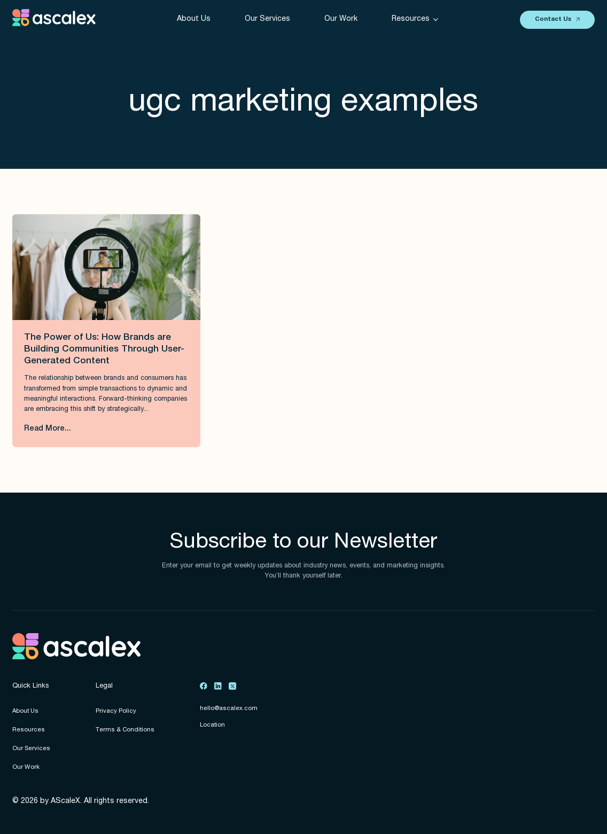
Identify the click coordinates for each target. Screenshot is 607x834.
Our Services (267, 19)
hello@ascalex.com (229, 709)
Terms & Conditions (125, 730)
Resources (28, 730)
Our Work (340, 19)
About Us (194, 19)
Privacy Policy (116, 711)
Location (212, 725)
